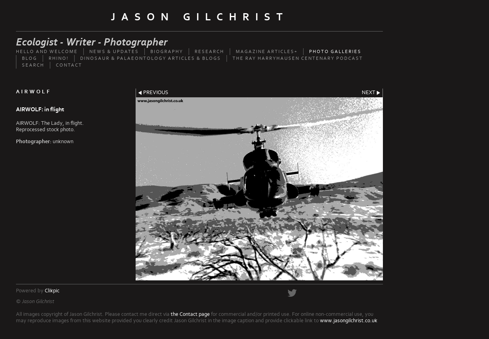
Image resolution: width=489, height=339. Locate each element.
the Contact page (190, 314)
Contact (69, 65)
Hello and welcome (47, 51)
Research (209, 51)
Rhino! (59, 58)
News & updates (114, 51)
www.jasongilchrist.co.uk (348, 320)
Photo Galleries (335, 51)
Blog (29, 58)
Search (33, 65)
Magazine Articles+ (267, 51)
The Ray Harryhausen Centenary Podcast (298, 58)
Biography (166, 51)
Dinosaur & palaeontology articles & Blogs (150, 58)
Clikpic (52, 291)
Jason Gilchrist (199, 17)
